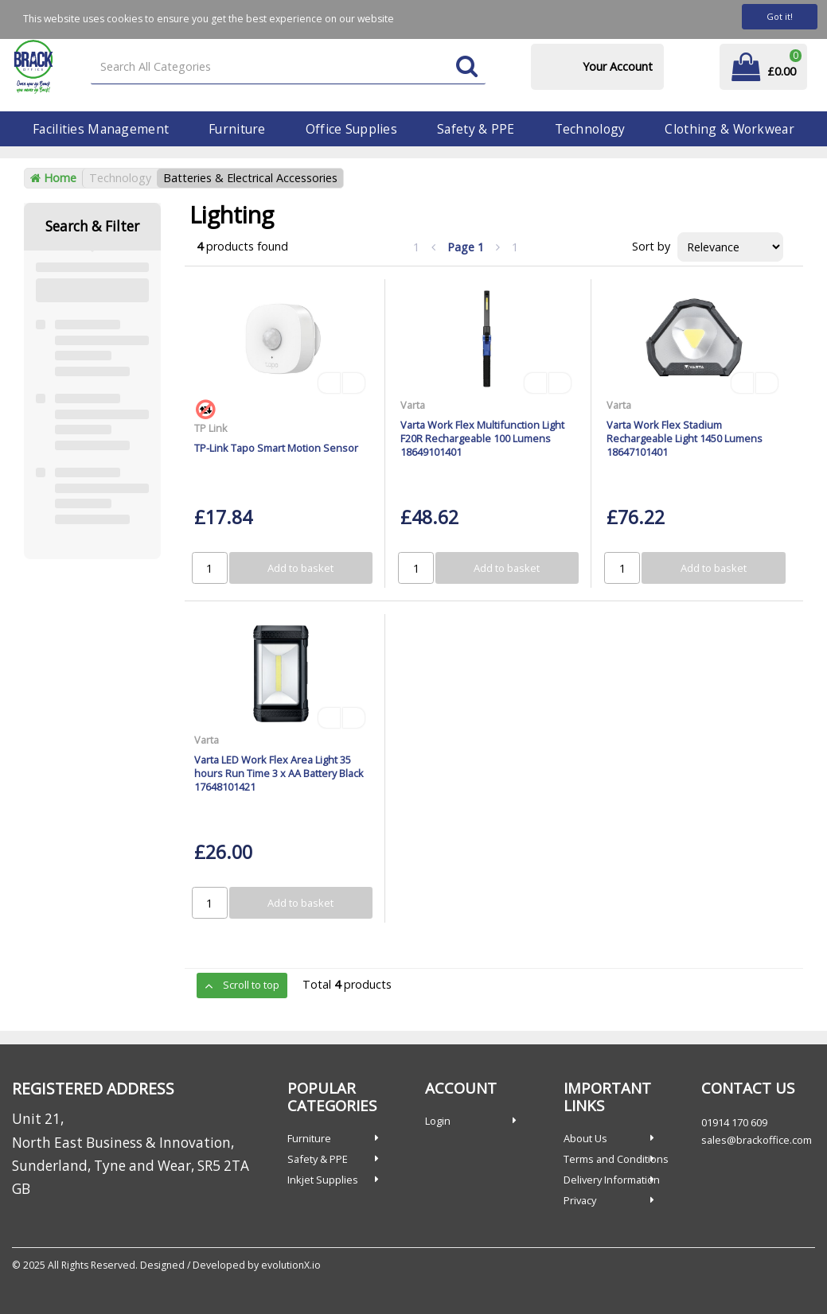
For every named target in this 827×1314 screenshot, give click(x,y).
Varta (412, 405)
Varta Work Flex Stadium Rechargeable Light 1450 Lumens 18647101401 (685, 439)
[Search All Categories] (288, 67)
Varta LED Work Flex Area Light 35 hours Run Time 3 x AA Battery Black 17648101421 (279, 773)
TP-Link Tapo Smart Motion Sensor (276, 448)
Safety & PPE (475, 129)
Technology (590, 129)
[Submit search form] (466, 67)
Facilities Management (101, 129)
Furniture (237, 129)
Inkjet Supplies (322, 1179)
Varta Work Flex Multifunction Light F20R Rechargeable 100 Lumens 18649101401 (482, 439)
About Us (585, 1138)
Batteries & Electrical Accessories (250, 177)
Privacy (580, 1200)
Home (53, 177)
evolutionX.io (291, 1265)
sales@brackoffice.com (756, 1140)
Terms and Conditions (616, 1159)
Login (438, 1121)
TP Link (211, 428)
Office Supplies (351, 129)
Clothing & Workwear (729, 129)
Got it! (780, 16)
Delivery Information (612, 1179)
